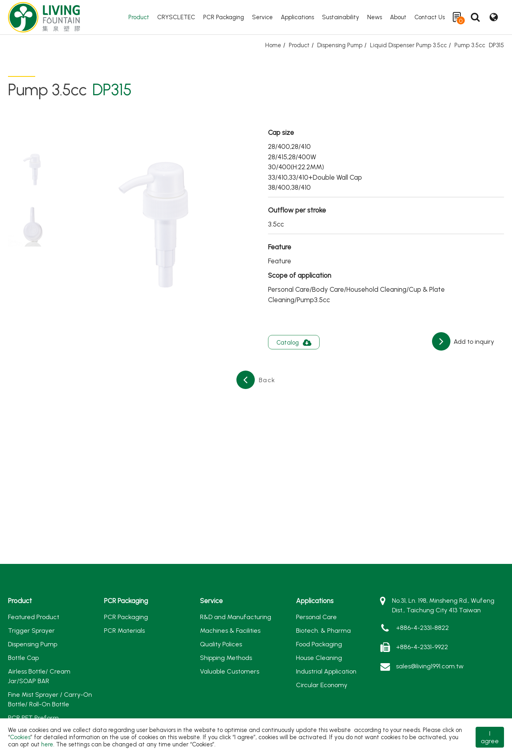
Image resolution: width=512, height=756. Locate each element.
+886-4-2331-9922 (422, 647)
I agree (490, 737)
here (47, 744)
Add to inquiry (473, 341)
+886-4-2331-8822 (422, 628)
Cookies (20, 737)
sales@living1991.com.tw (430, 666)
